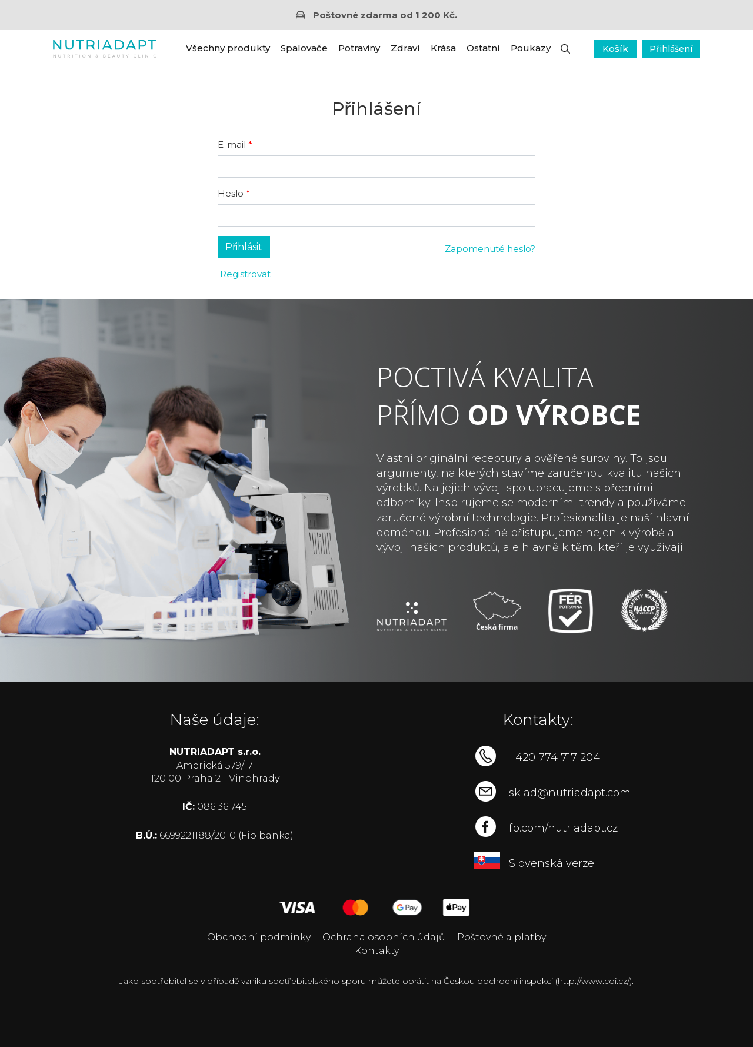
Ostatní (483, 48)
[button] (565, 48)
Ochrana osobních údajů (383, 937)
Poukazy (531, 48)
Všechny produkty (228, 48)
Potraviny (359, 48)
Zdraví (405, 48)
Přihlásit (243, 246)
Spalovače (304, 48)
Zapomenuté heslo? (490, 248)
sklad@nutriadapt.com (570, 792)
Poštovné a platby (501, 937)
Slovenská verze (551, 863)
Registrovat (244, 274)
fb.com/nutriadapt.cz (563, 828)
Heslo (231, 193)
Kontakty (377, 950)
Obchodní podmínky (259, 937)
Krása (443, 48)
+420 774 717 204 (554, 757)
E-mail (232, 144)
